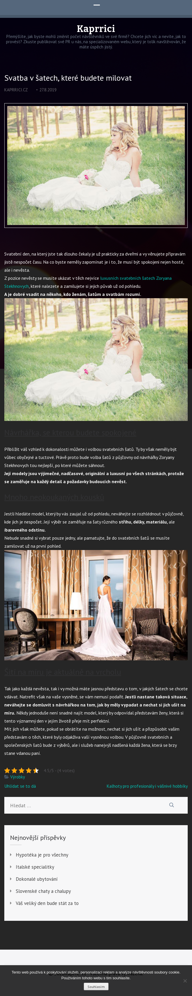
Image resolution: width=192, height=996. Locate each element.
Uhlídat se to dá (20, 786)
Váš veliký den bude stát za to (47, 903)
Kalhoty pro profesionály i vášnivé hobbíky (147, 786)
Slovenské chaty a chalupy (43, 891)
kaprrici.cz (16, 89)
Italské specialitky (35, 867)
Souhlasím (96, 986)
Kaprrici (96, 28)
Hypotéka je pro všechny (42, 855)
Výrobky (17, 777)
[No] (185, 981)
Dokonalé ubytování (37, 879)
